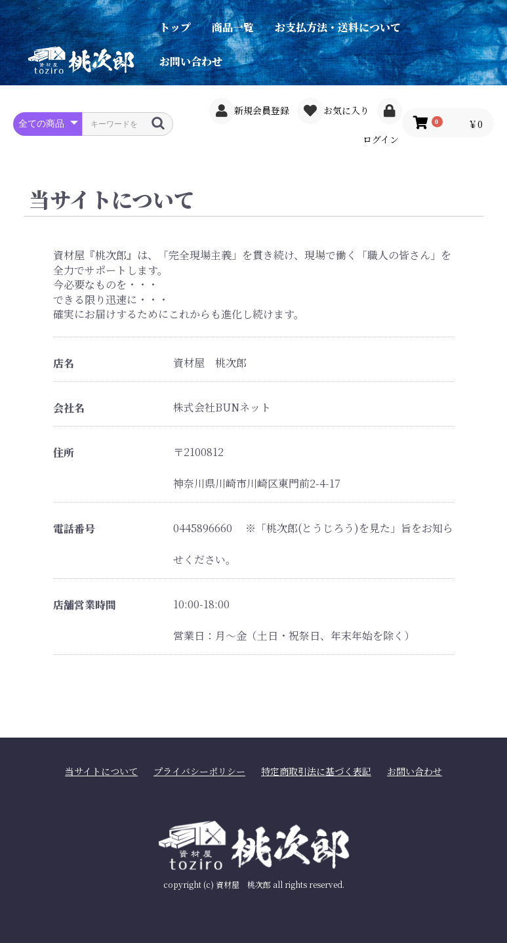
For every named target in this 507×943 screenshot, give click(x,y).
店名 (63, 363)
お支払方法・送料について (338, 27)
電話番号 (74, 529)
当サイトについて (101, 771)
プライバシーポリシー (199, 771)
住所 (63, 453)
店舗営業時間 (84, 605)
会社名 (69, 408)
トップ (175, 27)
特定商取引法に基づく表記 (316, 771)
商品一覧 (233, 27)
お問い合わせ (190, 61)
